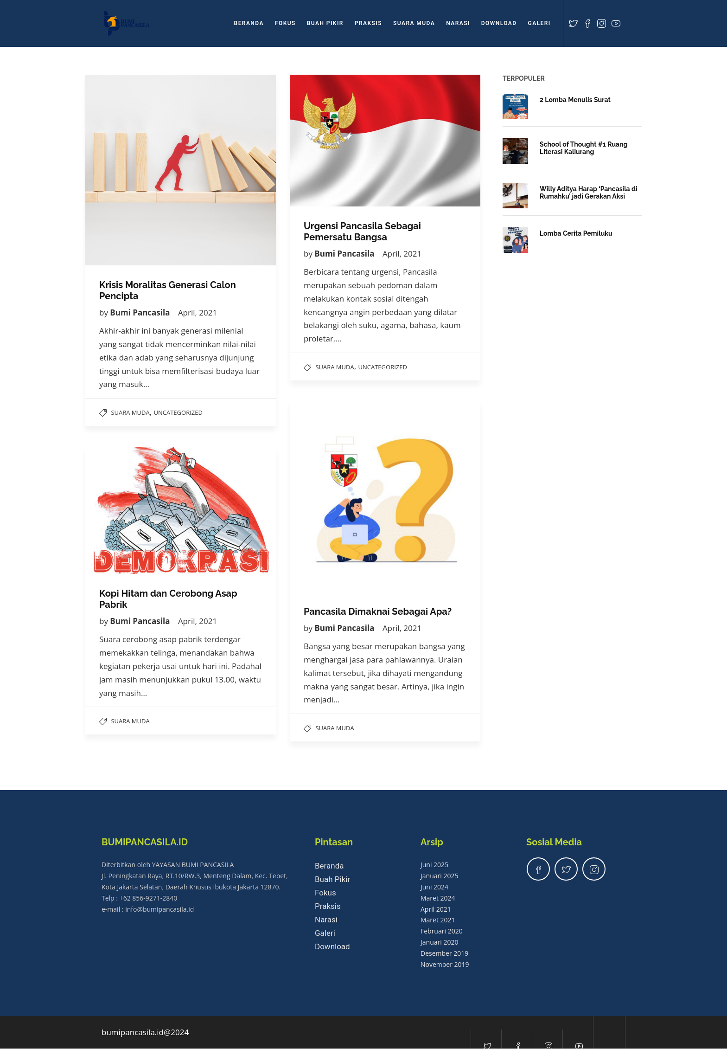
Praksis (368, 23)
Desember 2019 (444, 953)
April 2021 (436, 909)
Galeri (539, 23)
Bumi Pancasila (141, 312)
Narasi (458, 23)
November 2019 (445, 964)
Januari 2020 (439, 942)
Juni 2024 (434, 886)
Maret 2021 (438, 919)
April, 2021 (197, 312)
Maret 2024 (438, 898)
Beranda (249, 23)
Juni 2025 (434, 864)
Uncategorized (178, 412)
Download (499, 23)
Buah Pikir (325, 23)
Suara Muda (414, 23)
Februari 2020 (442, 931)
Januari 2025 (439, 875)
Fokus (285, 23)
